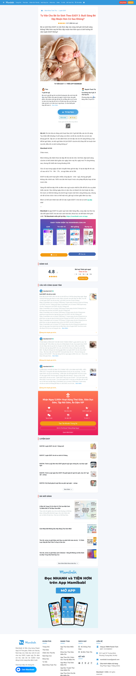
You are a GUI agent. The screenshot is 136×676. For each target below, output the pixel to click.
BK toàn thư (70, 2)
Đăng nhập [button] (123, 2)
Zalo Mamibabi (25, 669)
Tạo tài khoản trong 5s (68, 423)
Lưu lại (54, 255)
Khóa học (52, 2)
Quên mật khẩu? (68, 432)
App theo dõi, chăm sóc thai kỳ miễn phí (67, 658)
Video (58, 2)
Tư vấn (63, 2)
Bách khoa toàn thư (51, 10)
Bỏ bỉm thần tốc (85, 652)
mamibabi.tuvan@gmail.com (109, 659)
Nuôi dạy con (44, 2)
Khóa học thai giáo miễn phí (67, 653)
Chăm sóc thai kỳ (34, 2)
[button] (93, 97)
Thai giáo (25, 2)
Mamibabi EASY (48, 291)
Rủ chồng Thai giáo (84, 648)
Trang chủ (18, 2)
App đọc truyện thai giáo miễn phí (67, 669)
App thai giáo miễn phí (67, 648)
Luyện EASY (62, 10)
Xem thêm (68, 489)
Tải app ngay (68, 112)
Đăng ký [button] (130, 2)
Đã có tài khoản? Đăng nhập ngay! (68, 428)
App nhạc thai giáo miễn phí (67, 664)
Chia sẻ (82, 254)
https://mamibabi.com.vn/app (76, 216)
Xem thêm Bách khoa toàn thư (68, 563)
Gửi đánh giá (83, 278)
